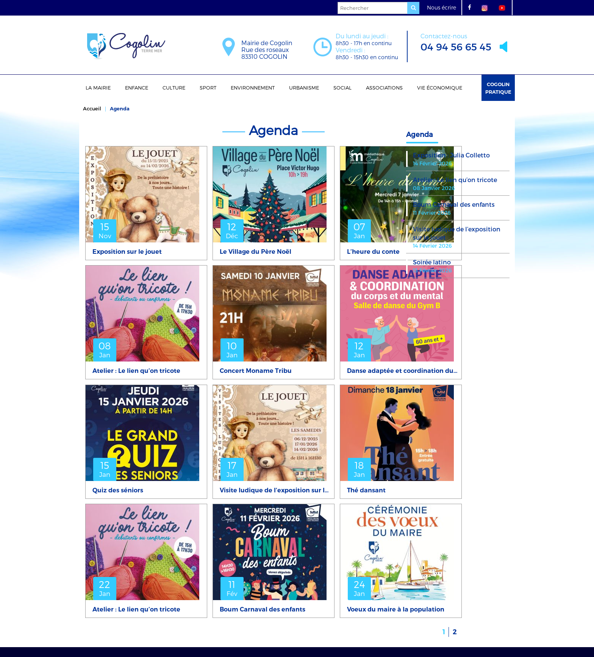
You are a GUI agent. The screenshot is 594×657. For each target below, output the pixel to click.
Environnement (253, 88)
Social (342, 88)
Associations (384, 88)
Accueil (92, 108)
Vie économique (439, 88)
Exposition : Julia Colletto (451, 155)
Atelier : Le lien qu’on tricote (455, 179)
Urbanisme (304, 88)
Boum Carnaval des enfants (454, 204)
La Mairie (98, 88)
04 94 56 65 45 (455, 41)
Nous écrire (441, 7)
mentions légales (243, 627)
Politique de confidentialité (305, 627)
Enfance (136, 88)
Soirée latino (432, 262)
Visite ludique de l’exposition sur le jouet (456, 233)
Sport (208, 88)
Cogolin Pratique (498, 88)
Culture (174, 88)
